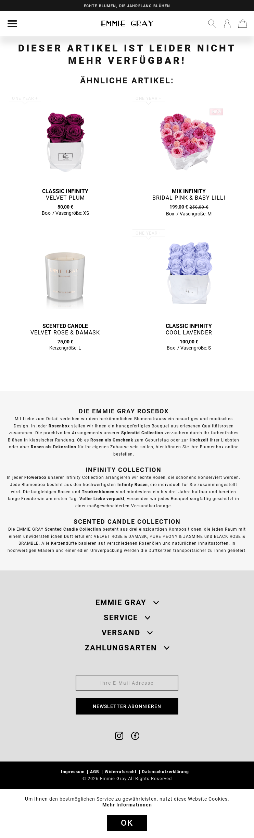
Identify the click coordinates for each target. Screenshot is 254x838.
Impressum (73, 771)
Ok (127, 823)
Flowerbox (35, 477)
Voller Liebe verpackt (102, 498)
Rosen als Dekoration (53, 446)
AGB (95, 771)
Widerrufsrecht (121, 771)
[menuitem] (12, 23)
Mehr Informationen (127, 805)
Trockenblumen (98, 491)
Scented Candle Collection (73, 529)
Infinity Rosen (132, 484)
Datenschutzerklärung (166, 771)
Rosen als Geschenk (111, 439)
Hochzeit (199, 439)
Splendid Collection (142, 432)
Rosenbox (59, 425)
